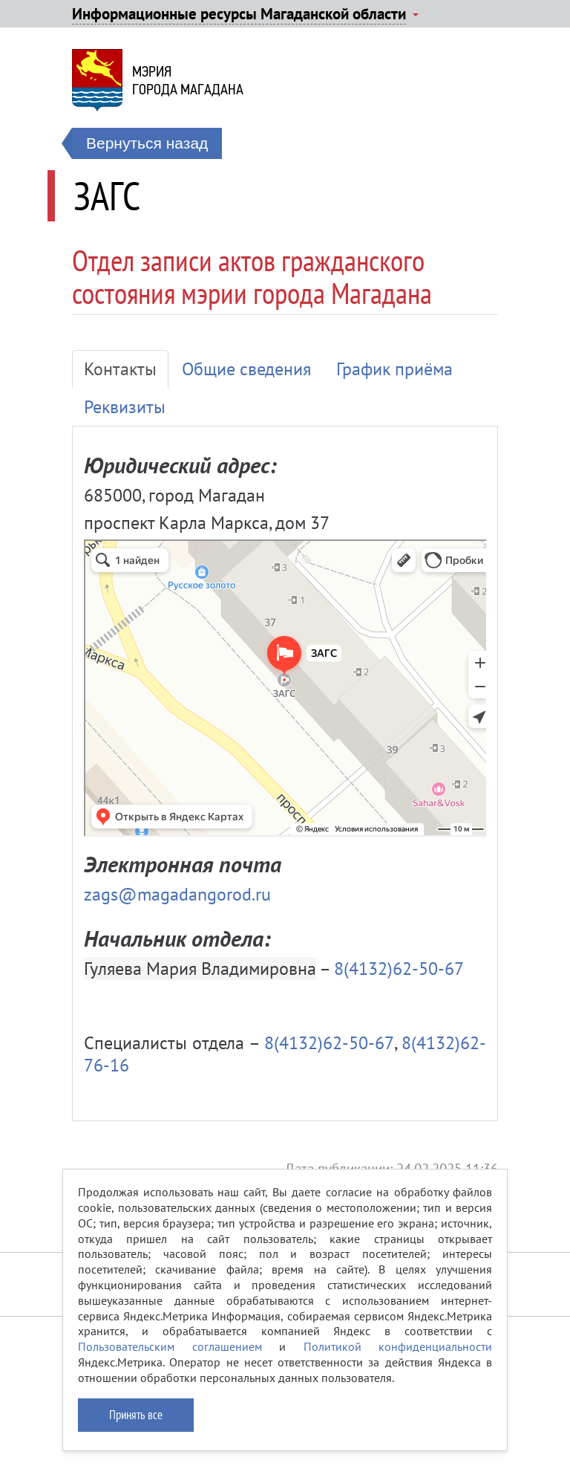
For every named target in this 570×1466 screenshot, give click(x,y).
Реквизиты (125, 406)
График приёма (394, 368)
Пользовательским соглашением (170, 1346)
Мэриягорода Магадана (187, 80)
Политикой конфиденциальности (398, 1346)
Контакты (120, 368)
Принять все (136, 1415)
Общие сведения (246, 368)
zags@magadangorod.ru (177, 894)
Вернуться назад (147, 143)
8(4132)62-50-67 (399, 968)
